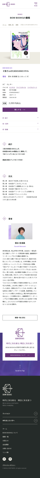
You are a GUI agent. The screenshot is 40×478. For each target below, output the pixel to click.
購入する (17, 110)
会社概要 (6, 444)
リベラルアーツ (32, 87)
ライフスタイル (21, 87)
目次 (5, 124)
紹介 (5, 118)
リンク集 (6, 452)
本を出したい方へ (9, 420)
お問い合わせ (7, 448)
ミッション (6, 413)
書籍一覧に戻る (20, 317)
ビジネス (12, 87)
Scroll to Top (20, 368)
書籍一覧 (6, 437)
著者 (5, 129)
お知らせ (6, 441)
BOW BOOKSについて (18, 355)
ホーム (5, 429)
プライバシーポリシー (9, 465)
